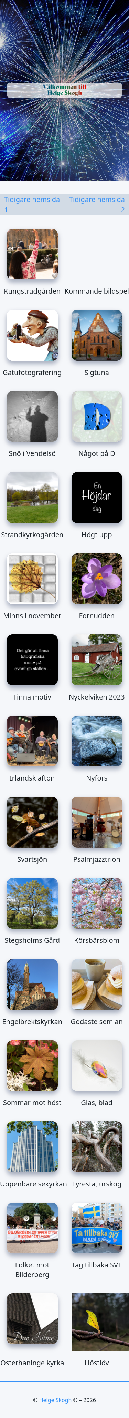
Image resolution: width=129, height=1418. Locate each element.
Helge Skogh (55, 1400)
